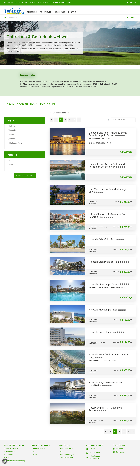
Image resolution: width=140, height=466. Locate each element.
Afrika (12, 126)
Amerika (13, 130)
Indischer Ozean (16, 143)
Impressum (10, 452)
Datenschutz (10, 455)
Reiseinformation (66, 458)
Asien (12, 134)
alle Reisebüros (39, 448)
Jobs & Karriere (12, 448)
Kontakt (72, 12)
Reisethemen (46, 12)
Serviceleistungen (67, 455)
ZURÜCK (131, 18)
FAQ (61, 452)
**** (11, 160)
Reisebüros (60, 12)
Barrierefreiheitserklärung (15, 461)
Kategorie (12, 155)
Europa (13, 139)
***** (12, 165)
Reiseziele (32, 12)
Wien (35, 455)
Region (11, 120)
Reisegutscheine (66, 448)
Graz (34, 452)
